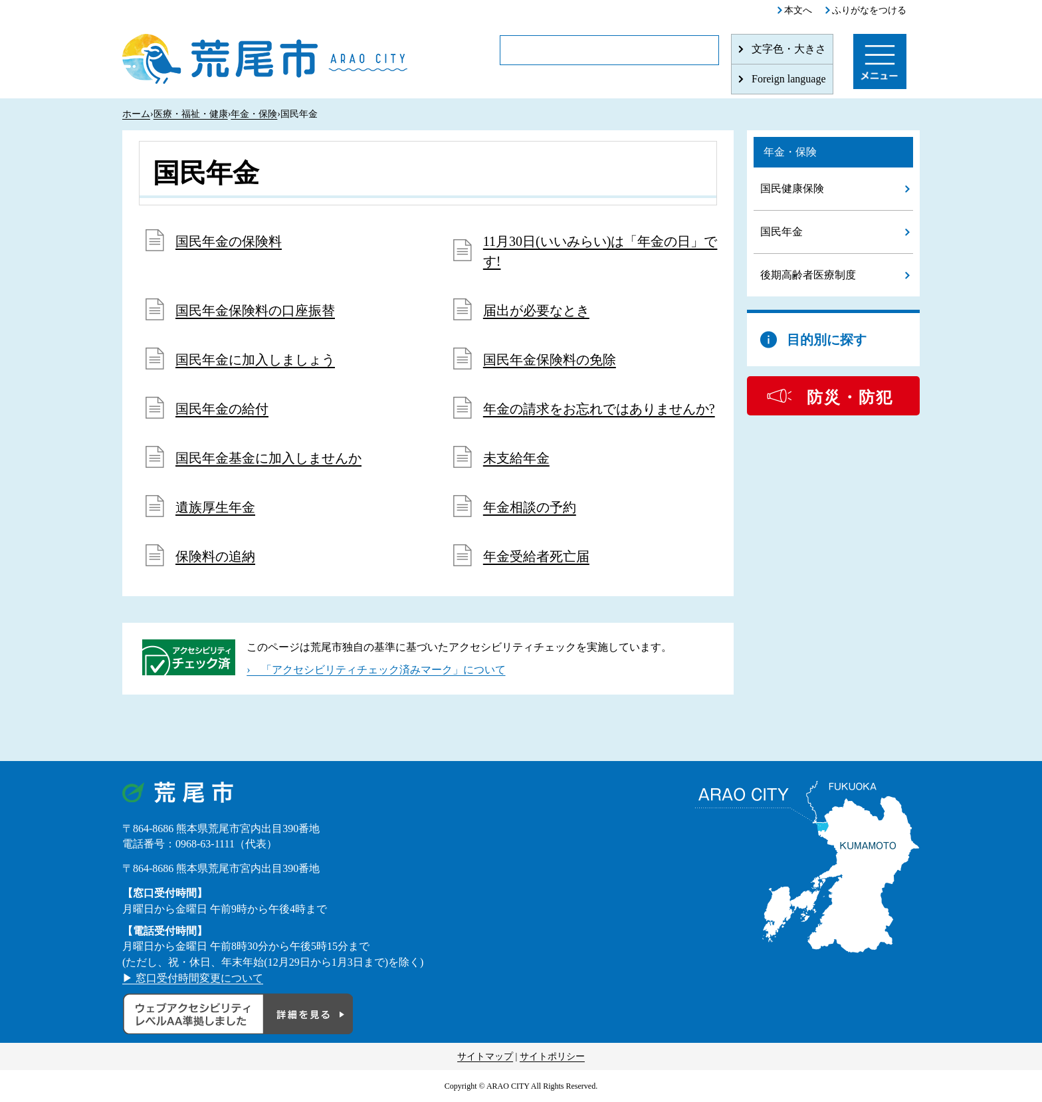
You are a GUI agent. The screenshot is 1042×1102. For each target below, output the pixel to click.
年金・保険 (254, 114)
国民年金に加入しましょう (255, 359)
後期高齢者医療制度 (808, 274)
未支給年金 (516, 458)
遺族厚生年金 (215, 507)
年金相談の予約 (529, 507)
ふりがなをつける (869, 10)
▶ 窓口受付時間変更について (192, 978)
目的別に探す (827, 339)
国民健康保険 (792, 188)
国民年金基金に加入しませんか (268, 458)
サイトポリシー (552, 1056)
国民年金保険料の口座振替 (255, 310)
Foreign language (789, 78)
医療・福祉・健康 (191, 114)
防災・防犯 (850, 397)
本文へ (798, 10)
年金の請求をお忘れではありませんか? (599, 408)
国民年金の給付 (221, 408)
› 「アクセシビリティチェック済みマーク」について (376, 669)
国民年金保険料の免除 (549, 359)
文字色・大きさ (789, 49)
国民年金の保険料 (228, 241)
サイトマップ (485, 1056)
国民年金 (781, 231)
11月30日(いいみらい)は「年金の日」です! (600, 251)
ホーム (136, 114)
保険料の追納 (215, 556)
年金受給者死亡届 (536, 556)
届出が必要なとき (536, 310)
